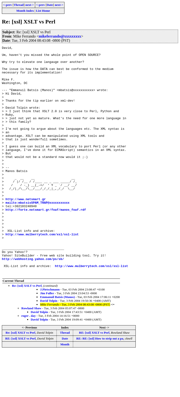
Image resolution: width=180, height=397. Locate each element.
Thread (18, 5)
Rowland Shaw (31, 354)
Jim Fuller (47, 339)
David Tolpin (48, 346)
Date (50, 5)
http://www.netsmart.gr (26, 230)
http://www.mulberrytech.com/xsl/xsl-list (42, 272)
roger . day (28, 361)
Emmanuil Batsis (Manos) (57, 342)
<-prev (7, 5)
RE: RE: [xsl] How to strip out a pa (99, 384)
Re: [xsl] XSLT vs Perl (27, 331)
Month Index (25, 10)
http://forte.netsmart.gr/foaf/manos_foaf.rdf (46, 242)
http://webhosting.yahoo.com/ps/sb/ (33, 302)
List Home (43, 10)
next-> (29, 5)
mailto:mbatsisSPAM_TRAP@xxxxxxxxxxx (38, 234)
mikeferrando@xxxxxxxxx (60, 36)
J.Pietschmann (50, 335)
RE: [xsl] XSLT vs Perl (94, 378)
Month (64, 390)
